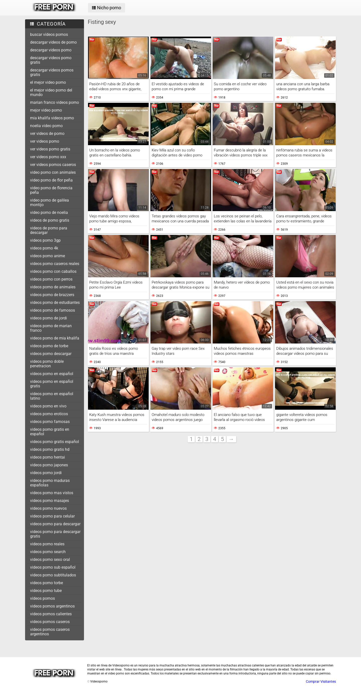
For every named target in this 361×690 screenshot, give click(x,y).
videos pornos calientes (51, 614)
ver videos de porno (47, 133)
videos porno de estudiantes (55, 302)
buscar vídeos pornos (49, 34)
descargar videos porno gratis (50, 60)
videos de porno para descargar (48, 230)
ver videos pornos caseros (53, 164)
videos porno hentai (47, 457)
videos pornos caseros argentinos (50, 631)
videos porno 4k (44, 248)
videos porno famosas (50, 421)
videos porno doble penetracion (47, 363)
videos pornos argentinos (52, 606)
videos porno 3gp (45, 240)
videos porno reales (47, 544)
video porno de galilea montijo (49, 202)
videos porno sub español (52, 567)
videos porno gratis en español (49, 431)
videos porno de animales (52, 287)
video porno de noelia (49, 212)
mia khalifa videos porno (52, 118)
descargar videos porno (50, 50)
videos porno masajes (49, 500)
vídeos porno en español (51, 373)
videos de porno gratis (49, 220)
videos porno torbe (46, 582)
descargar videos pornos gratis (51, 72)
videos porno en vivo (48, 406)
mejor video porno (46, 110)
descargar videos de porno (53, 42)
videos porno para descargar (55, 524)
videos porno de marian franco (51, 328)
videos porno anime (47, 255)
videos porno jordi (46, 472)
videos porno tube (46, 590)
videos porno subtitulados (53, 575)
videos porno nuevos (48, 508)
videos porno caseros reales (54, 263)
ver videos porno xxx (48, 156)
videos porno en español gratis (51, 383)
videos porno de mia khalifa (54, 338)
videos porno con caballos (53, 271)
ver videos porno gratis (50, 149)
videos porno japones (49, 465)
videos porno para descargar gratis (55, 534)
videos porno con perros (51, 279)
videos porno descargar (50, 353)
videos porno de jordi (48, 318)
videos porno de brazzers (52, 294)
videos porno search (48, 551)
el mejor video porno (48, 82)
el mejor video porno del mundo (51, 92)
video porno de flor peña (51, 180)
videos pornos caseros (50, 621)
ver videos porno (44, 141)
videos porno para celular (52, 516)
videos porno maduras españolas (50, 482)
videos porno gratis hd (49, 449)
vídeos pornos (42, 598)
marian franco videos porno (54, 102)
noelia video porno (46, 125)
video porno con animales (53, 172)
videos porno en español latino (51, 396)
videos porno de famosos (52, 310)
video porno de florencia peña (51, 190)
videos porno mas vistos (51, 492)
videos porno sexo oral (50, 559)
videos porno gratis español (54, 441)
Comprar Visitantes (321, 681)
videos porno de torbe (49, 345)
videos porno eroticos (49, 413)
